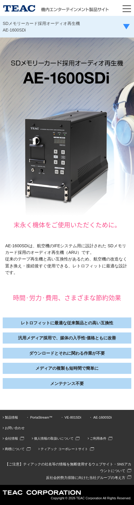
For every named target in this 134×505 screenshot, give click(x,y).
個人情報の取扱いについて (53, 438)
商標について (14, 449)
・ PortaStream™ (39, 417)
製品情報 (10, 417)
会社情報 (10, 438)
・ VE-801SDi (70, 417)
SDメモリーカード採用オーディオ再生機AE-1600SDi (41, 26)
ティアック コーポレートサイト (63, 449)
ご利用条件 (97, 438)
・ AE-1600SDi (100, 417)
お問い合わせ (14, 428)
